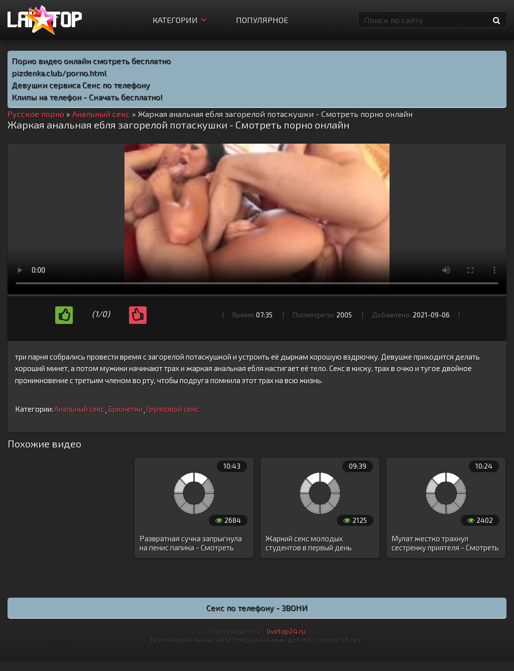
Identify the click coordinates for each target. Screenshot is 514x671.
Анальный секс (79, 408)
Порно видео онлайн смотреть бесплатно (91, 60)
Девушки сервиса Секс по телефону (81, 84)
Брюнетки (125, 408)
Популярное (262, 20)
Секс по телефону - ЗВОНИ (257, 607)
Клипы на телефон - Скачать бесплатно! (87, 96)
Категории (180, 20)
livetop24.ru (286, 631)
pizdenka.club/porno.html (59, 72)
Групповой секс (172, 408)
